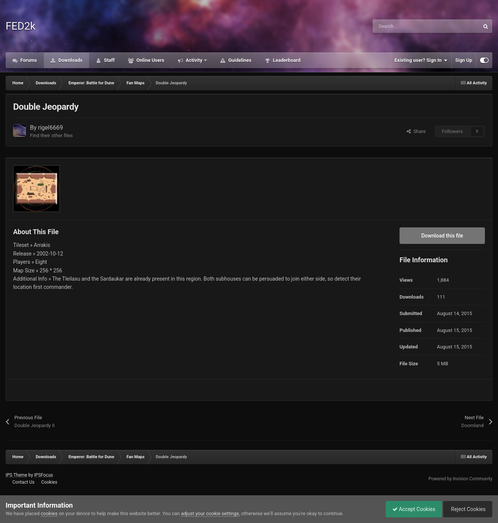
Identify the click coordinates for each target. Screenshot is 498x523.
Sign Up (463, 60)
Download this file (442, 236)
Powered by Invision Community (460, 478)
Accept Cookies (410, 509)
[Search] (410, 26)
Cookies (49, 482)
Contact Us (23, 482)
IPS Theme (16, 475)
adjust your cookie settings (210, 513)
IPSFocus (43, 475)
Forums (28, 60)
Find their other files (51, 135)
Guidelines (239, 60)
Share (416, 131)
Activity (194, 60)
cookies (49, 513)
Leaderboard (285, 60)
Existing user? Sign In (421, 60)
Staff (109, 60)
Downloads (70, 60)
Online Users (149, 60)
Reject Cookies (467, 509)
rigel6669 (50, 127)
